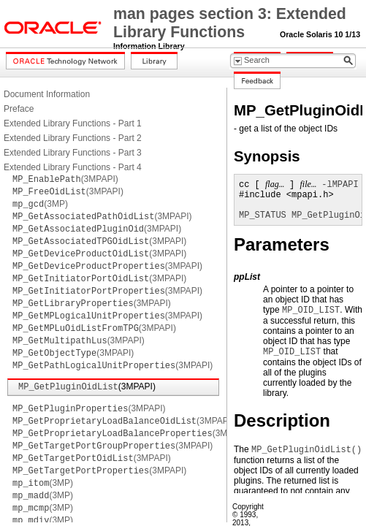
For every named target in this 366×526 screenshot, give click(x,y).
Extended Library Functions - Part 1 (73, 123)
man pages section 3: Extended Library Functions (229, 23)
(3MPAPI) (65, 179)
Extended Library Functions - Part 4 (73, 167)
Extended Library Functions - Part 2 (73, 138)
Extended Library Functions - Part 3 (73, 153)
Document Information (47, 94)
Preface (19, 109)
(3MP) (40, 204)
